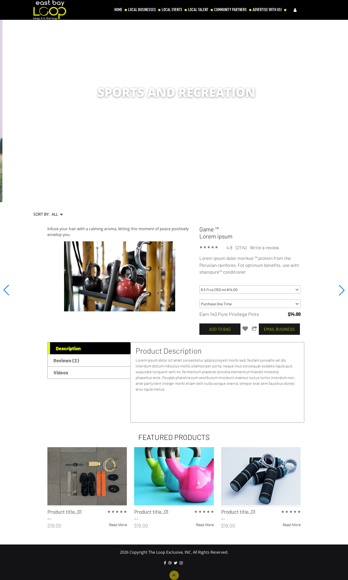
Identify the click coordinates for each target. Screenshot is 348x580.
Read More (118, 524)
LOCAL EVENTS (172, 9)
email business (279, 329)
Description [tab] (68, 348)
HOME (118, 9)
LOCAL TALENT (198, 9)
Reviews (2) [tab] (66, 360)
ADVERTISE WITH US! (267, 9)
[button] (341, 290)
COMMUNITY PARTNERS (230, 9)
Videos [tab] (60, 372)
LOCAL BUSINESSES (142, 9)
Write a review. (265, 247)
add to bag (220, 329)
